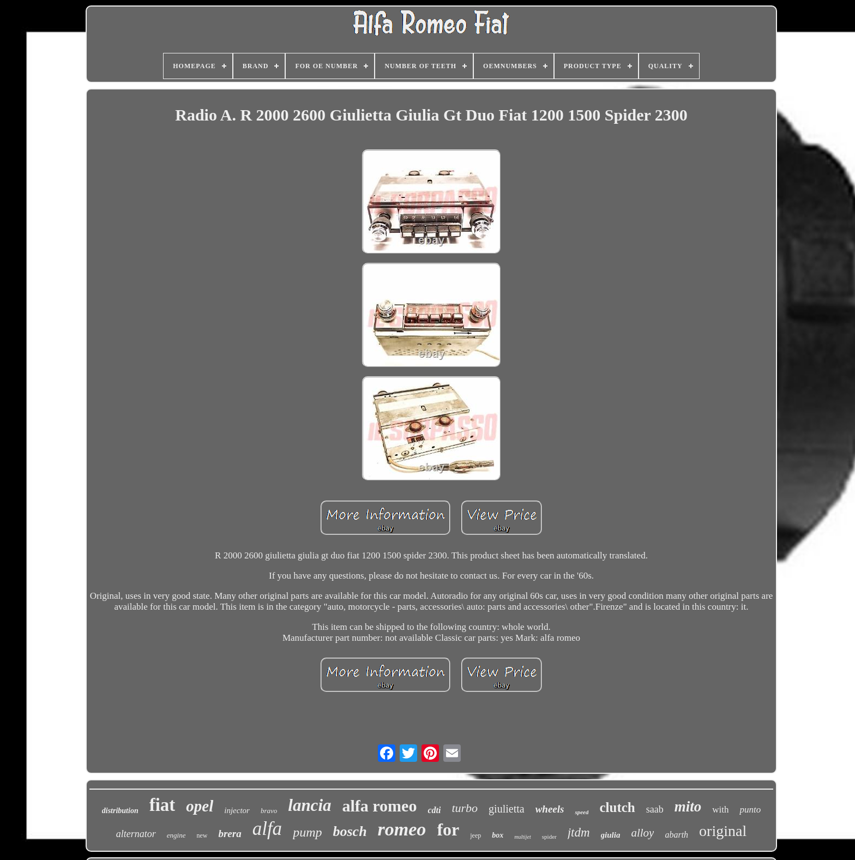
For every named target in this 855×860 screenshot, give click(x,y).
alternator (136, 833)
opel (199, 806)
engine (176, 835)
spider (549, 836)
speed (581, 812)
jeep (475, 835)
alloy (642, 832)
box (497, 835)
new (201, 835)
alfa (267, 828)
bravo (269, 811)
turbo (464, 808)
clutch (617, 807)
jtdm (579, 832)
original (722, 830)
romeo (402, 829)
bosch (349, 831)
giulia (611, 835)
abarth (676, 834)
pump (307, 832)
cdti (434, 810)
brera (229, 833)
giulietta (507, 809)
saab (655, 809)
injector (237, 810)
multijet (522, 837)
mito (688, 806)
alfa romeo (379, 806)
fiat (162, 805)
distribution (120, 811)
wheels (549, 809)
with (720, 809)
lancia (309, 805)
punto (750, 809)
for (448, 829)
